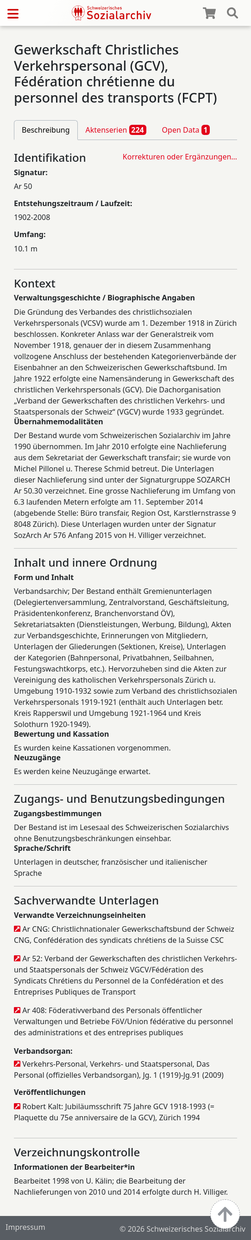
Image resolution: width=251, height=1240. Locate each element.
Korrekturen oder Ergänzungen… (180, 157)
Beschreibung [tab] (46, 130)
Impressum (25, 1227)
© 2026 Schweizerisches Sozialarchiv (182, 1229)
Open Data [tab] (186, 130)
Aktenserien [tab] (116, 130)
